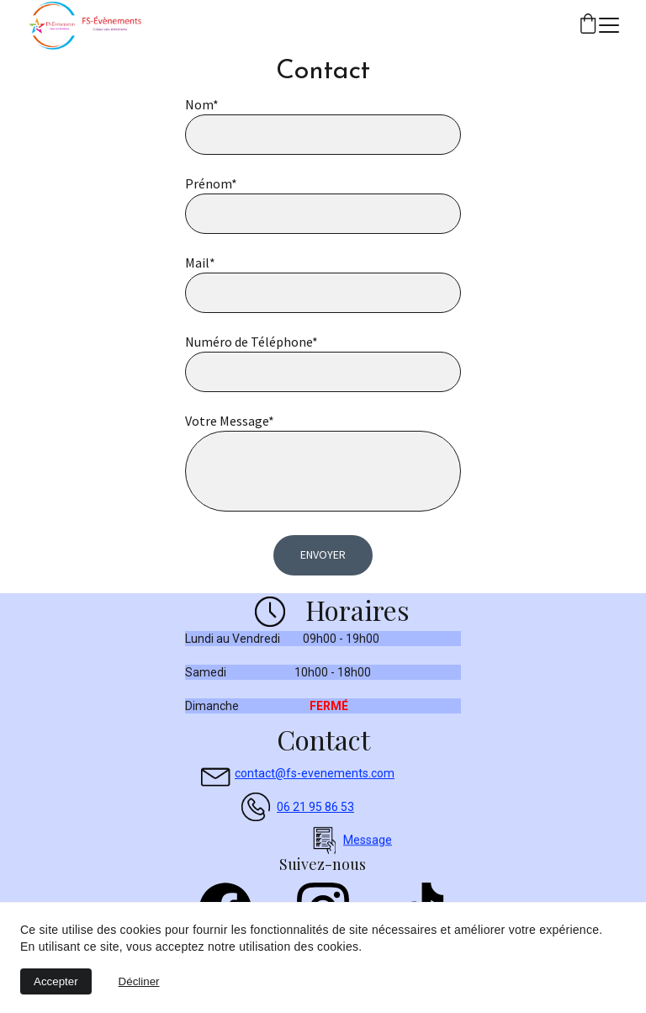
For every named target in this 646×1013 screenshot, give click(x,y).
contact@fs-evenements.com (314, 773)
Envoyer (323, 554)
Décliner (139, 981)
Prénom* (211, 183)
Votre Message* (229, 420)
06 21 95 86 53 (315, 807)
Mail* (200, 262)
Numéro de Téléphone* (251, 341)
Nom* (202, 104)
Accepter (56, 981)
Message (367, 841)
